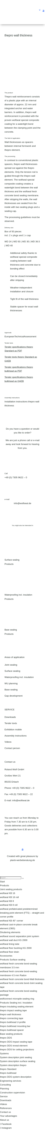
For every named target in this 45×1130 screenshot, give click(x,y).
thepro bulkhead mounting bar (15, 1026)
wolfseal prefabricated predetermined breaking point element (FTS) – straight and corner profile (22, 913)
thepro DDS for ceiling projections (17, 1049)
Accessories (6, 955)
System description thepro (13, 1065)
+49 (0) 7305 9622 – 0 (16, 477)
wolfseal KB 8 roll (9, 905)
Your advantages (8, 1116)
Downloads (10, 717)
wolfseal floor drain (9, 952)
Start (2, 881)
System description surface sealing (17, 1061)
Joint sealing (11, 665)
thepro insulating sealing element (16, 1006)
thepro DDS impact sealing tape (16, 1041)
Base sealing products (11, 1034)
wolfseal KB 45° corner (11, 920)
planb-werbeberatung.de (22, 860)
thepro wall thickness (10, 1014)
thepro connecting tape (11, 1018)
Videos (8, 742)
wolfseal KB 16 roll (9, 897)
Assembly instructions (16, 735)
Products (4, 885)
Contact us (5, 1112)
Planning (4, 1088)
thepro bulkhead (8, 1073)
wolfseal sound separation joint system (19, 936)
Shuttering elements (10, 932)
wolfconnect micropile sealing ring (17, 998)
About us (4, 1120)
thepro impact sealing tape (13, 1010)
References (6, 1108)
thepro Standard (8, 1069)
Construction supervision (12, 1092)
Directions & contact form (20, 837)
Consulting (5, 1084)
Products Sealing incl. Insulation (16, 1002)
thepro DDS (6, 1037)
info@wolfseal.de (21, 800)
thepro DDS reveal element (13, 1045)
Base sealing (11, 630)
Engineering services (10, 1081)
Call (6, 473)
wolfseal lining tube (9, 944)
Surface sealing (12, 560)
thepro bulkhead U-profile (13, 1022)
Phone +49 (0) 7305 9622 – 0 (19, 788)
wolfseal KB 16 (7, 893)
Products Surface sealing (12, 959)
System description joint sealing (16, 1057)
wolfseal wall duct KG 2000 (13, 940)
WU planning (11, 683)
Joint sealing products (11, 889)
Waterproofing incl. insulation (18, 595)
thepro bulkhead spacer (12, 1030)
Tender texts (11, 723)
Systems (4, 1053)
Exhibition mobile (13, 729)
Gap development (14, 696)
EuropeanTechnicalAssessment (20, 336)
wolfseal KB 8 (7, 901)
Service (4, 1096)
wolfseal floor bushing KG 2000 (16, 948)
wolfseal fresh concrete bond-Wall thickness (22, 979)
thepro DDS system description (15, 1077)
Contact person (12, 748)
